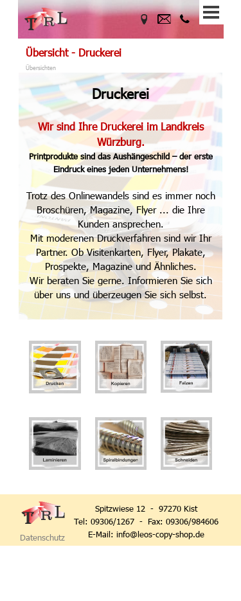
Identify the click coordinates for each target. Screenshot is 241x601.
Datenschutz (42, 537)
